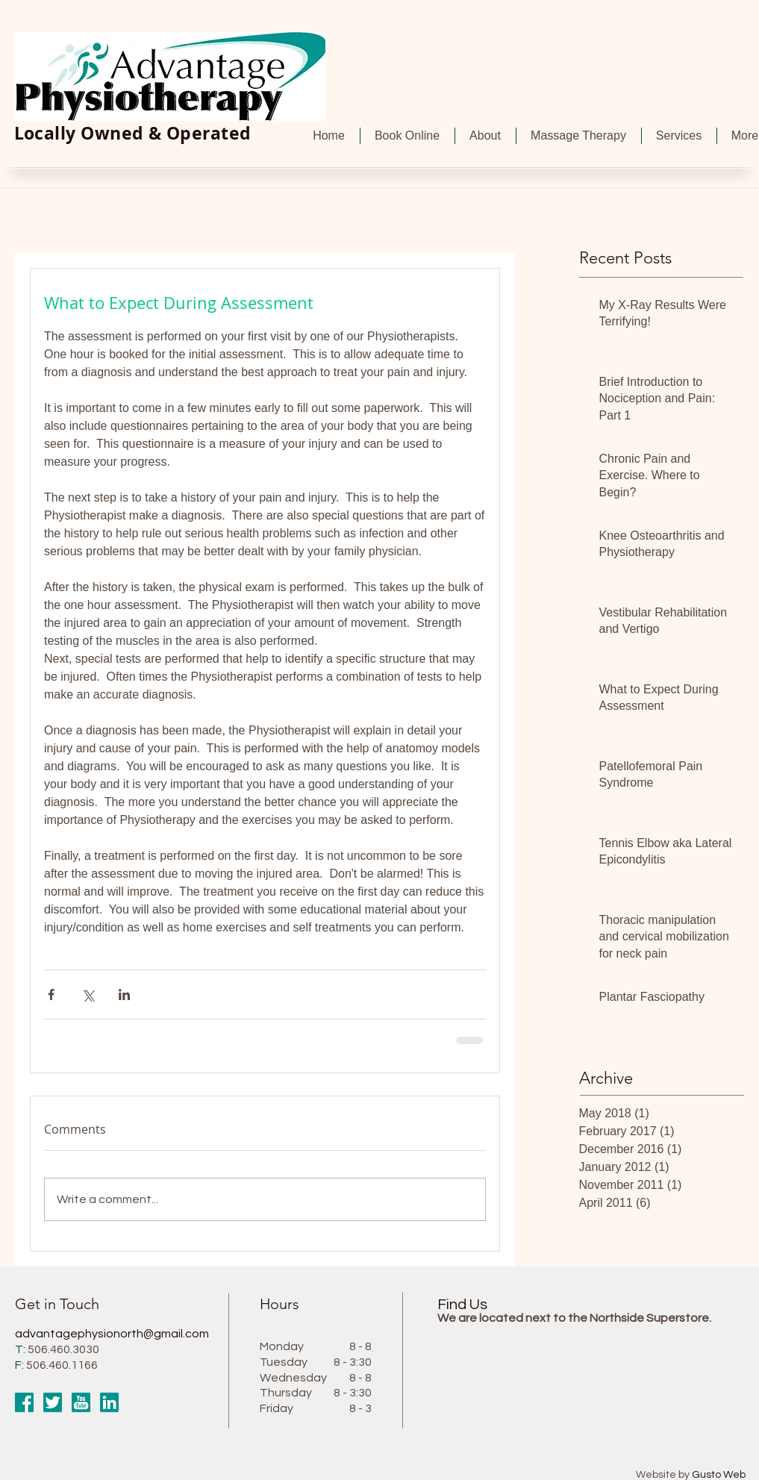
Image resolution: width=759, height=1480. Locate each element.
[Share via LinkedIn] (124, 994)
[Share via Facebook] (51, 994)
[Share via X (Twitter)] (88, 994)
